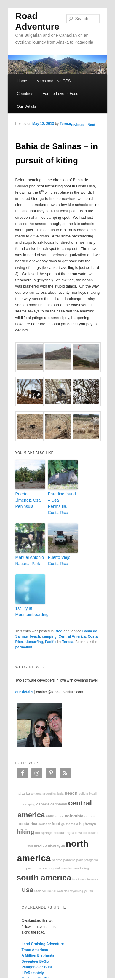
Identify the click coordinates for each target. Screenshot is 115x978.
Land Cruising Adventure (43, 944)
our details (24, 692)
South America (44, 877)
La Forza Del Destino (84, 833)
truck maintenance (85, 879)
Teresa (65, 124)
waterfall (63, 891)
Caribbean (58, 804)
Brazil (93, 793)
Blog (59, 631)
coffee (59, 816)
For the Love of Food (61, 93)
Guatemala (69, 824)
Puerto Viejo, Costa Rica (60, 560)
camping (49, 636)
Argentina (49, 793)
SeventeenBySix (35, 961)
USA (27, 890)
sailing (48, 868)
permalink (23, 647)
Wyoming (76, 891)
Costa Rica (28, 823)
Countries (25, 93)
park (79, 860)
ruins (38, 868)
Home (22, 81)
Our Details (26, 106)
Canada (42, 804)
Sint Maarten (63, 868)
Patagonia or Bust (37, 967)
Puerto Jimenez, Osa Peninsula (28, 500)
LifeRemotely (33, 973)
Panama (69, 860)
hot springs (43, 833)
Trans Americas (35, 950)
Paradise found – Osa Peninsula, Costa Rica (62, 503)
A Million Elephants (38, 955)
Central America (72, 636)
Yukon (88, 891)
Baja (60, 793)
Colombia (74, 815)
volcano (49, 891)
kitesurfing (34, 642)
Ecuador (44, 824)
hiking (25, 832)
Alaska (24, 793)
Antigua (36, 793)
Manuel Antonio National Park (29, 560)
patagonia (91, 860)
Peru (29, 868)
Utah (37, 891)
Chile (50, 816)
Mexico (40, 845)
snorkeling (81, 868)
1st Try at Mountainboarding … (30, 614)
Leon (30, 845)
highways (87, 824)
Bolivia (83, 793)
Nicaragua (56, 845)
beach (35, 636)
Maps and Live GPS (53, 81)
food (56, 823)
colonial (91, 816)
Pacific (51, 642)
